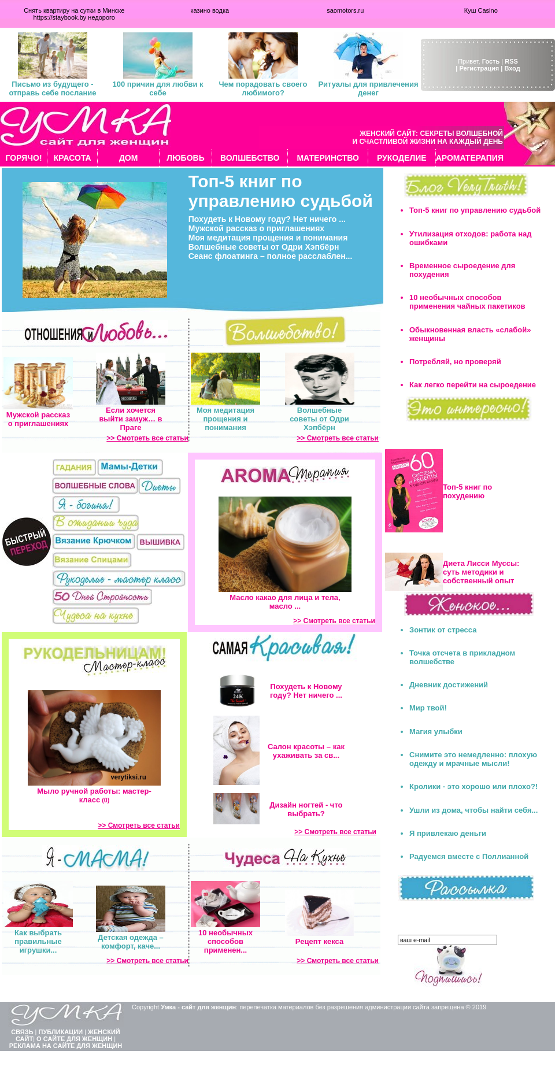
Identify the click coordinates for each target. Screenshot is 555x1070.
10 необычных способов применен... (225, 941)
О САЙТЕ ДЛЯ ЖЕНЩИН (74, 1038)
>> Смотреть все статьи (147, 438)
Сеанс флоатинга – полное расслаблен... (270, 256)
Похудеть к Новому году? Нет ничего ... (267, 219)
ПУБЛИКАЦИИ (61, 1031)
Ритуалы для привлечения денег (368, 88)
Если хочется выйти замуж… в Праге (130, 419)
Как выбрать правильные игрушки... (38, 941)
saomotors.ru (345, 10)
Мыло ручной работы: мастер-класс (94, 795)
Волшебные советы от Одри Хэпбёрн (263, 246)
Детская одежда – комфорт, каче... (130, 941)
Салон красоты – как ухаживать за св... (306, 751)
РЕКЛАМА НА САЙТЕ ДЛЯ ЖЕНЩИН (66, 1045)
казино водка (209, 10)
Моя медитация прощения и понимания (268, 237)
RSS (511, 61)
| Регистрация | (479, 68)
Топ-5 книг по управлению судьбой (280, 191)
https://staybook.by (60, 17)
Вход (512, 68)
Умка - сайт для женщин (198, 1007)
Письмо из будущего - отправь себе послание (52, 88)
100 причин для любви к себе (157, 88)
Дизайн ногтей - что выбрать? (305, 809)
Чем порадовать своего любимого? (263, 88)
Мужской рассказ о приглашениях (256, 228)
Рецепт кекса (319, 941)
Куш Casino (481, 10)
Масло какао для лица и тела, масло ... (285, 601)
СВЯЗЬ (22, 1031)
